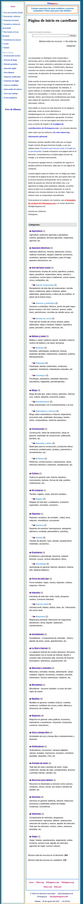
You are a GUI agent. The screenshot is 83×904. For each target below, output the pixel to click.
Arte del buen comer (41, 268)
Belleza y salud (39, 336)
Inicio (13, 6)
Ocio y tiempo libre (40, 733)
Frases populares (10, 98)
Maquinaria (40, 616)
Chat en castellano (11, 85)
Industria (36, 593)
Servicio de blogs (10, 60)
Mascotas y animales (41, 668)
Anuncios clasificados (12, 77)
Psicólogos (40, 375)
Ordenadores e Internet (46, 411)
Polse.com (48, 887)
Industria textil (42, 604)
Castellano (47, 32)
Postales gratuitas (11, 64)
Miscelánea (37, 685)
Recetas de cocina (43, 318)
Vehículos (36, 814)
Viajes (34, 837)
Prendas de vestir (40, 763)
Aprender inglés (10, 68)
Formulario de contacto (12, 40)
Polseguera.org (68, 882)
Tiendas (39, 538)
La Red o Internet (40, 648)
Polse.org (40, 882)
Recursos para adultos (42, 780)
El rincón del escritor (12, 56)
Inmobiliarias (38, 634)
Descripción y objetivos (12, 16)
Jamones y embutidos (45, 303)
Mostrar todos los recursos (50, 41)
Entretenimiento (42, 402)
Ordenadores (38, 746)
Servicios (36, 797)
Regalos (39, 499)
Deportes (36, 514)
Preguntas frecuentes (11, 20)
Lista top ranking (11, 93)
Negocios (36, 716)
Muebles (36, 699)
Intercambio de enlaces (13, 89)
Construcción (38, 429)
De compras (37, 490)
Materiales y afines (44, 443)
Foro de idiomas (13, 109)
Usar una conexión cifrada (13, 12)
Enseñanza (37, 552)
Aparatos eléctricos (41, 248)
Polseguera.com (52, 882)
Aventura (39, 525)
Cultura (35, 473)
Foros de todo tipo (40, 579)
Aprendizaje (41, 564)
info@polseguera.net (59, 897)
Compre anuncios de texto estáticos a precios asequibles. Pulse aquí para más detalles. (52, 9)
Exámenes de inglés (11, 81)
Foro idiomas (9, 72)
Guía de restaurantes (45, 285)
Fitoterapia (40, 363)
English (6, 47)
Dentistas (40, 348)
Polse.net (57, 887)
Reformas (40, 459)
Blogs (34, 390)
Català (6, 44)
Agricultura (37, 231)
